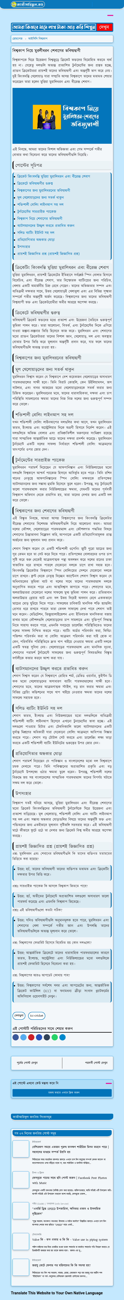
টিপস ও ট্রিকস (38, 1173)
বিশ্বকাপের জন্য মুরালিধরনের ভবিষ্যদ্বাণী (43, 190)
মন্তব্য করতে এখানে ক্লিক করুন (62, 1093)
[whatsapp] (82, 4)
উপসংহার (23, 247)
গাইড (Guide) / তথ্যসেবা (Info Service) (50, 1203)
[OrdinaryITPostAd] (62, 27)
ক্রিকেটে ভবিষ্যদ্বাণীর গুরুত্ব (35, 183)
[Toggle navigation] (110, 4)
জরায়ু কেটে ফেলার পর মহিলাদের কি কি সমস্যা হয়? (61, 1265)
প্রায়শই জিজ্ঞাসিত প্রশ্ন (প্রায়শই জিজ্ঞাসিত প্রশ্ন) (48, 254)
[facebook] (75, 4)
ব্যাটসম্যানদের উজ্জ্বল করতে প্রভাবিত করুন (45, 226)
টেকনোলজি (36, 1234)
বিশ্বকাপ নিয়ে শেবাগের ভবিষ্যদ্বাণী (39, 218)
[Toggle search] (103, 4)
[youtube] (88, 4)
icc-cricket (36, 1015)
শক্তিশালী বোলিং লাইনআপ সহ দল (40, 204)
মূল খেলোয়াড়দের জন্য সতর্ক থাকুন (40, 197)
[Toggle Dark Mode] (96, 4)
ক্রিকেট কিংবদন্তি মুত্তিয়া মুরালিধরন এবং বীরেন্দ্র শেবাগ (53, 176)
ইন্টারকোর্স (36, 1142)
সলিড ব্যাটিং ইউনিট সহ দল (35, 233)
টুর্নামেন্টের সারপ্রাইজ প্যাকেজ (36, 211)
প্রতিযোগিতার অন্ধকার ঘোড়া (36, 240)
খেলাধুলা (18, 1015)
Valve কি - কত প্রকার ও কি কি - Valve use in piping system (70, 1240)
